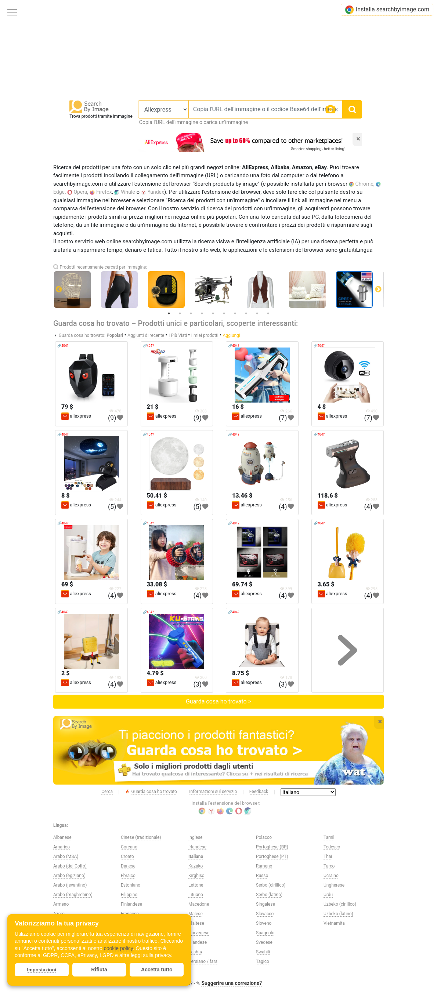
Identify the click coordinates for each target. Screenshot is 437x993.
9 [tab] (257, 313)
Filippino (129, 894)
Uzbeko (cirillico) (340, 904)
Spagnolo (265, 932)
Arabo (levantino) (70, 885)
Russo (262, 875)
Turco (329, 866)
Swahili (263, 951)
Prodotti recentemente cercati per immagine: (103, 267)
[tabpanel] (218, 289)
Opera (80, 192)
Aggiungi (231, 335)
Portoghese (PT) (272, 856)
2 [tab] (180, 313)
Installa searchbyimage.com (387, 9)
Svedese (264, 942)
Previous (58, 289)
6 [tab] (224, 313)
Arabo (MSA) (65, 856)
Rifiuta (99, 969)
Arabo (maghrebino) (73, 894)
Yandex (155, 192)
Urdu (328, 894)
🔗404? (62, 346)
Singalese (265, 904)
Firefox (104, 192)
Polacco (264, 837)
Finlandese (131, 904)
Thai (328, 856)
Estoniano (130, 885)
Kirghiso (196, 875)
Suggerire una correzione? (232, 983)
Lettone (195, 885)
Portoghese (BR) (272, 847)
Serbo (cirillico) (270, 885)
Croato (127, 856)
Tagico (262, 961)
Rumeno (264, 866)
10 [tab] (268, 313)
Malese (195, 913)
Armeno (61, 904)
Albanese (62, 837)
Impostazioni (41, 969)
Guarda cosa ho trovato (151, 792)
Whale (128, 192)
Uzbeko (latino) (338, 913)
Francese (130, 913)
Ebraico (128, 875)
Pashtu (195, 951)
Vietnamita (334, 923)
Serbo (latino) (269, 894)
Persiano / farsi (203, 961)
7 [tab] (235, 313)
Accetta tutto (157, 969)
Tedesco (332, 847)
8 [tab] (246, 313)
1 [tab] (169, 313)
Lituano (195, 894)
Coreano (129, 847)
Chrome (364, 184)
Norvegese (198, 932)
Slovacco (265, 913)
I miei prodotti (205, 335)
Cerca (107, 791)
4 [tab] (202, 313)
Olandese (197, 942)
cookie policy (118, 948)
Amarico (61, 847)
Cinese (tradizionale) (141, 837)
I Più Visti (178, 335)
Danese (128, 866)
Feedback (258, 791)
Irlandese (197, 847)
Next (378, 289)
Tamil (329, 837)
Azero (59, 913)
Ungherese (334, 885)
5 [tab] (213, 313)
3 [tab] (191, 313)
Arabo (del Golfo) (70, 866)
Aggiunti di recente (146, 335)
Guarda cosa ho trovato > (218, 701)
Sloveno (263, 923)
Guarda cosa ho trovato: (82, 335)
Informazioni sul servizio (213, 791)
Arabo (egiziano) (69, 875)
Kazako (195, 866)
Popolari (115, 335)
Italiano (195, 856)
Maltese (196, 923)
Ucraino (331, 875)
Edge (59, 192)
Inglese (195, 837)
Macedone (198, 904)
